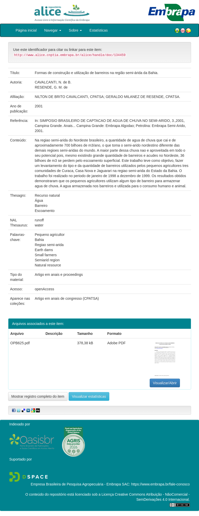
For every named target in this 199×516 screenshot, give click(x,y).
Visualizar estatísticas (89, 396)
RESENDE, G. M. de (51, 87)
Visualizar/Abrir (165, 383)
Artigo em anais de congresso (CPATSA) (67, 298)
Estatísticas (98, 30)
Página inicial (26, 30)
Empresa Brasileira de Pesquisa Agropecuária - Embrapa (76, 484)
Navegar (52, 30)
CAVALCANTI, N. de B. (53, 82)
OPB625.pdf (20, 343)
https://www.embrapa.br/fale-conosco (160, 484)
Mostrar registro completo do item (38, 396)
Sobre (75, 30)
